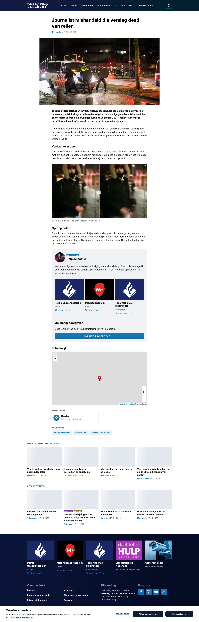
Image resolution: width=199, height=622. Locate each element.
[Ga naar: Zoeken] (169, 6)
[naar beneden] (144, 400)
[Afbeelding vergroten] (145, 166)
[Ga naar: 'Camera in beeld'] (158, 554)
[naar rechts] (144, 396)
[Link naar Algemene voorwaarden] (81, 595)
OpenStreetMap (132, 404)
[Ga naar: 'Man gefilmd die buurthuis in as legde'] (118, 463)
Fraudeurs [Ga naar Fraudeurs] (88, 5)
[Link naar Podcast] (44, 590)
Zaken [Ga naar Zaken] (74, 5)
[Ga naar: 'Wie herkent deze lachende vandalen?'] (118, 507)
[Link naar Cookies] (81, 600)
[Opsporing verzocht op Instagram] (149, 592)
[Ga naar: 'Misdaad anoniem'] (99, 295)
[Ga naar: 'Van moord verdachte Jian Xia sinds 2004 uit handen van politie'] (154, 463)
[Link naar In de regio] (81, 590)
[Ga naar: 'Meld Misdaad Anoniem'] (70, 556)
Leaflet (122, 404)
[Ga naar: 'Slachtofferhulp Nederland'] (129, 556)
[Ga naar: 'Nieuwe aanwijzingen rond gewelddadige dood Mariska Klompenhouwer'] (81, 507)
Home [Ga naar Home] (64, 5)
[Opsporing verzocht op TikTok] (164, 592)
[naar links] (144, 392)
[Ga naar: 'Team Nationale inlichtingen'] (129, 297)
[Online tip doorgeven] (99, 336)
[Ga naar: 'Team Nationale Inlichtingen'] (99, 558)
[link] (75, 417)
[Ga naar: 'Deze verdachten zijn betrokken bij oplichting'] (81, 463)
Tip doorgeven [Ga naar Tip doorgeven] (145, 5)
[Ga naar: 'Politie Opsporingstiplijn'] (69, 295)
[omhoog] (144, 388)
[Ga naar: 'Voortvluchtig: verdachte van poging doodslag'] (44, 463)
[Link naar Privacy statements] (44, 600)
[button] (99, 378)
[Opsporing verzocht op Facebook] (141, 592)
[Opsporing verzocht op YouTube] (156, 592)
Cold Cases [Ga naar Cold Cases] (126, 5)
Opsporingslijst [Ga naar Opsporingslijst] (107, 5)
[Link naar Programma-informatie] (44, 595)
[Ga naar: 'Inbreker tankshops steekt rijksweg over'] (44, 507)
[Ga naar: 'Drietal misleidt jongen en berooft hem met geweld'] (154, 507)
